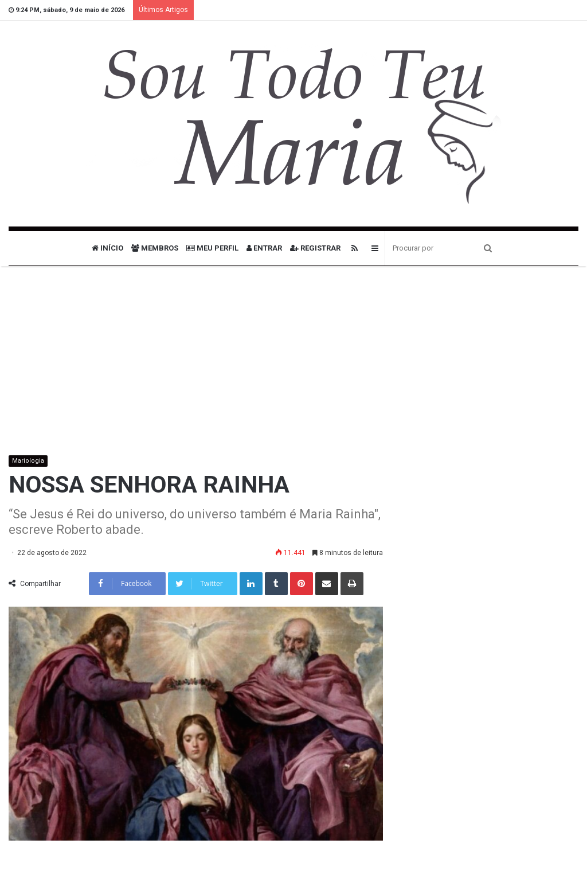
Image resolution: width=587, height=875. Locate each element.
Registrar (315, 248)
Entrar (264, 248)
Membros (154, 248)
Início (107, 248)
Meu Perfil (212, 248)
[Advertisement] (293, 369)
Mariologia (28, 460)
